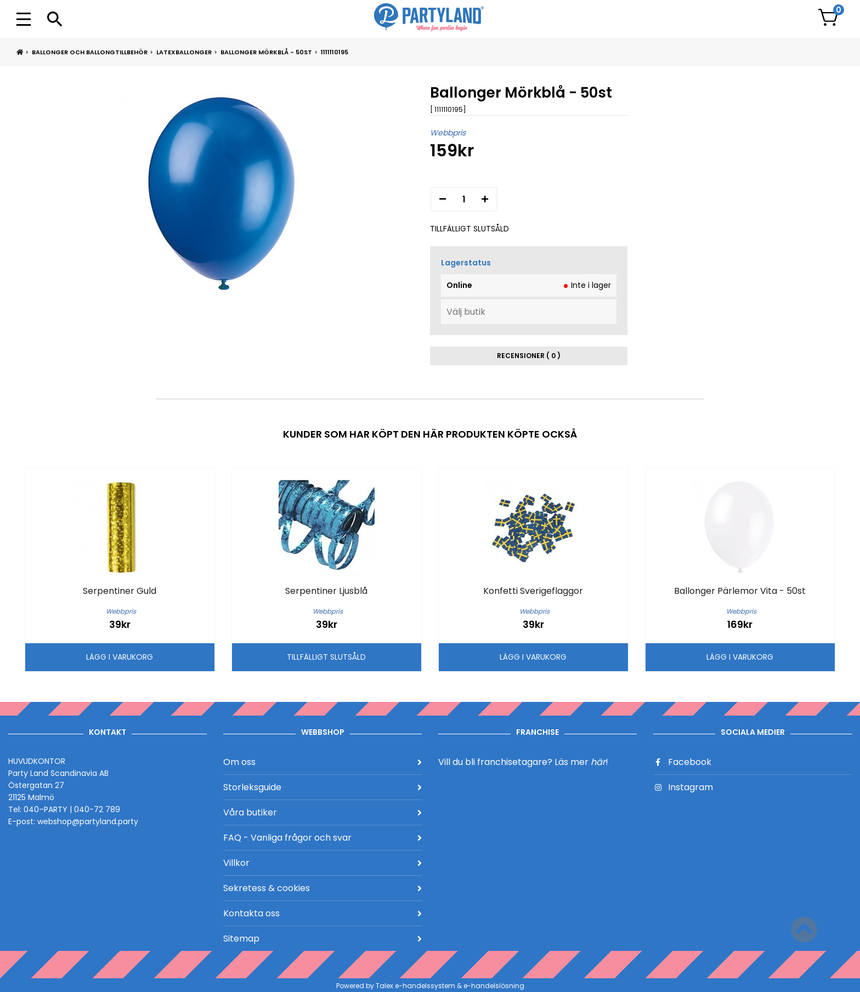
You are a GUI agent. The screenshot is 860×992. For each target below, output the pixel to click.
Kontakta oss (322, 913)
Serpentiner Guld (119, 591)
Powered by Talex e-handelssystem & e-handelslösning (430, 985)
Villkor (322, 863)
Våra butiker (322, 812)
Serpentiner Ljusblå (326, 591)
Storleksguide (322, 787)
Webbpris (448, 132)
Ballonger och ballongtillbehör (90, 52)
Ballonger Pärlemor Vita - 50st (740, 591)
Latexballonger (184, 52)
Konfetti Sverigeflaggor (533, 591)
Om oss (322, 762)
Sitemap (322, 938)
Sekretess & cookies (322, 888)
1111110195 (334, 52)
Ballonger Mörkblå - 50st (266, 52)
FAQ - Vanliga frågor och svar (322, 837)
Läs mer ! (581, 762)
